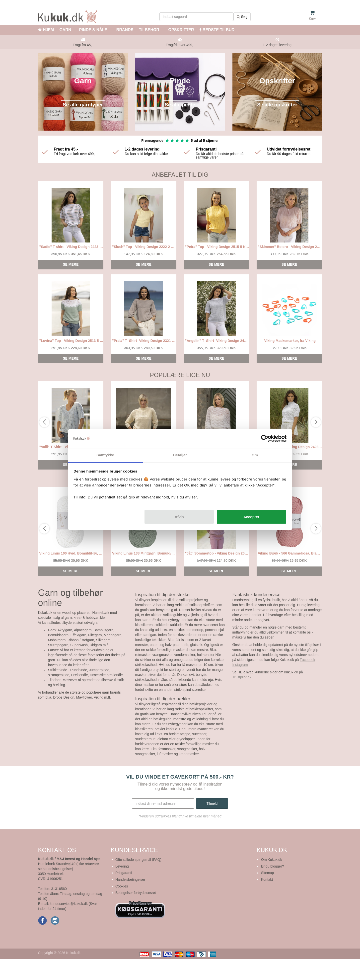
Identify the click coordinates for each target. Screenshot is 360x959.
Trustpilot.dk (241, 677)
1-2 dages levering (277, 45)
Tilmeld (212, 803)
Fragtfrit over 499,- (180, 45)
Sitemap (267, 873)
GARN (65, 30)
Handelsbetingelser (130, 879)
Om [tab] (255, 455)
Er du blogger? (272, 866)
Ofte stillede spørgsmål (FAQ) (138, 860)
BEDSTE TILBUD (217, 30)
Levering (122, 866)
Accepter (251, 517)
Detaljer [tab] (180, 455)
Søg (242, 17)
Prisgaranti (123, 873)
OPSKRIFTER (180, 30)
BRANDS (124, 30)
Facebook (307, 660)
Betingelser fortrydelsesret (135, 893)
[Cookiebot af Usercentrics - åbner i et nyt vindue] (265, 438)
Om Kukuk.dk (271, 860)
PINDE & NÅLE (93, 30)
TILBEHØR (149, 30)
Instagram (240, 665)
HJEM (46, 30)
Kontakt (267, 879)
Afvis (179, 517)
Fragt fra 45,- (83, 45)
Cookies (121, 886)
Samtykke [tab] (105, 455)
